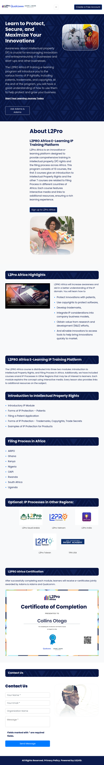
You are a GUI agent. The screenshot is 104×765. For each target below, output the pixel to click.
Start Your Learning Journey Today (24, 98)
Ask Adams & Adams (17, 110)
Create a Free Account (88, 7)
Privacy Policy (52, 760)
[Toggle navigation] (56, 7)
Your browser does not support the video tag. (27, 294)
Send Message (28, 743)
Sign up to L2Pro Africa (43, 209)
